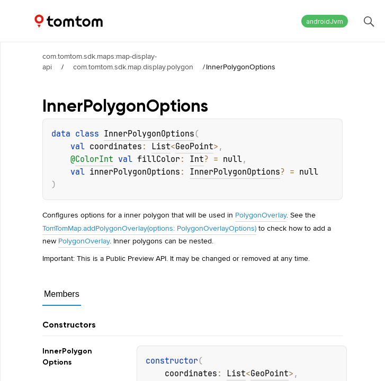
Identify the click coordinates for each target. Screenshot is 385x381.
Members (61, 293)
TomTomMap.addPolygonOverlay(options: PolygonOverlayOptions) (149, 228)
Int (197, 159)
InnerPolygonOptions (149, 134)
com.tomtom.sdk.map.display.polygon (133, 66)
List (161, 146)
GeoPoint (194, 146)
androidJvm (324, 21)
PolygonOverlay (260, 215)
